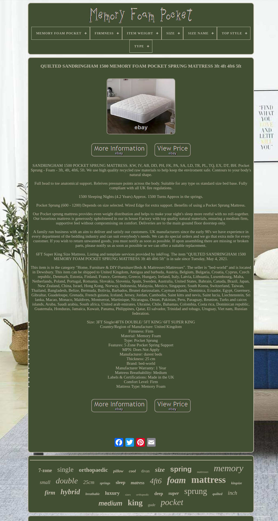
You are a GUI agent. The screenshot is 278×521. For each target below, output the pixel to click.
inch (232, 493)
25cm (88, 482)
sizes (128, 494)
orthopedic (142, 494)
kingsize (236, 483)
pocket (172, 502)
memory (228, 468)
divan (145, 471)
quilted (217, 494)
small (45, 482)
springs (105, 483)
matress (138, 482)
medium (110, 503)
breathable (92, 494)
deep (158, 493)
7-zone (45, 470)
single (65, 469)
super (173, 493)
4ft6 (156, 481)
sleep (120, 482)
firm (50, 492)
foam (176, 480)
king (135, 502)
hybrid (70, 492)
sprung (195, 491)
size (160, 469)
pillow (118, 471)
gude (151, 505)
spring (181, 469)
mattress (208, 479)
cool (132, 471)
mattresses (202, 471)
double (67, 480)
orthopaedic (93, 470)
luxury (112, 493)
